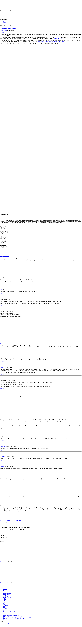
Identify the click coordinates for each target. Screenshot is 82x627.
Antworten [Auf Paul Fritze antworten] (2, 470)
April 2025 (2, 236)
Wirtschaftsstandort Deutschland (9, 612)
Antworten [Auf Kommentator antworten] (2, 430)
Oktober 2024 (2, 243)
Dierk (1, 489)
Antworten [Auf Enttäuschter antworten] (2, 514)
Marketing (5, 600)
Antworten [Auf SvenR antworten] (2, 440)
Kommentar (2, 536)
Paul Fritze (2, 466)
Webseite (2, 539)
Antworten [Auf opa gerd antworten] (2, 484)
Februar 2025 (2, 238)
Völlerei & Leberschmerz (7, 611)
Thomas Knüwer (3, 30)
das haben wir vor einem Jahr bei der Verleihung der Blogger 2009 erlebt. (51, 41)
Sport (4, 607)
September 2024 (3, 245)
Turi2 (7, 63)
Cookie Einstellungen (7, 625)
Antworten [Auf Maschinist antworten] (2, 318)
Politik (4, 603)
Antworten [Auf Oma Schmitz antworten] (2, 271)
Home (4, 21)
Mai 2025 (2, 235)
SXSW (4, 608)
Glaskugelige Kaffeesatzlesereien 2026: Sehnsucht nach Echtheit (14, 619)
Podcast (4, 602)
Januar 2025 (2, 240)
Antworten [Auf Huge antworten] (2, 293)
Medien (4, 601)
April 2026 (2, 226)
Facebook (4, 22)
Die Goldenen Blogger (7, 594)
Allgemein (3, 32)
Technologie (5, 609)
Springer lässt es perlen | (4, 256)
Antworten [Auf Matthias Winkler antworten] (2, 388)
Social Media (5, 606)
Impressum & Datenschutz (7, 624)
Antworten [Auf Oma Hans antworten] (2, 411)
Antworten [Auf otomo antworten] (2, 327)
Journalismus (5, 597)
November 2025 (3, 231)
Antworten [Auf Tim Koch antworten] (2, 350)
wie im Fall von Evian (57, 38)
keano (1, 367)
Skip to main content (4, 0)
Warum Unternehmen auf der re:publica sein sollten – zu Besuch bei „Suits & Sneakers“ (19, 618)
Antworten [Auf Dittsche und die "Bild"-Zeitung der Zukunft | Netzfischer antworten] (2, 524)
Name (1, 537)
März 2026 (2, 227)
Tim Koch (2, 343)
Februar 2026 (2, 228)
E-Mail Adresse (3, 538)
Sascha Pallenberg (3, 446)
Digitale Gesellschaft (6, 595)
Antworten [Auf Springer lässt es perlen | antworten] (2, 262)
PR (3, 604)
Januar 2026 (2, 229)
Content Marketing (6, 593)
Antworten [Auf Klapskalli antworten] (2, 283)
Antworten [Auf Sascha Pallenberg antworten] (2, 450)
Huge (1, 289)
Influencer (4, 596)
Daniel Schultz (3, 456)
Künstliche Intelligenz (7, 598)
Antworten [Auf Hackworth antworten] (2, 398)
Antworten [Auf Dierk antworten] (2, 499)
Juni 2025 (2, 233)
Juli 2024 (2, 247)
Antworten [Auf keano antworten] (2, 374)
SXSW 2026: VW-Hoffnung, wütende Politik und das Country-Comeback (16, 617)
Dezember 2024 (3, 241)
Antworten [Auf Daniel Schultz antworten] (2, 460)
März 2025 (2, 237)
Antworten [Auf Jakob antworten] (2, 305)
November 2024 (3, 242)
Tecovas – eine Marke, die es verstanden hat (11, 616)
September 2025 (3, 232)
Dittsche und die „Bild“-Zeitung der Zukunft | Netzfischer (11, 520)
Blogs (4, 590)
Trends (4, 610)
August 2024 (2, 246)
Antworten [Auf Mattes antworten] (2, 361)
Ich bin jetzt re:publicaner (7, 620)
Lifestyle (4, 599)
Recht (4, 605)
